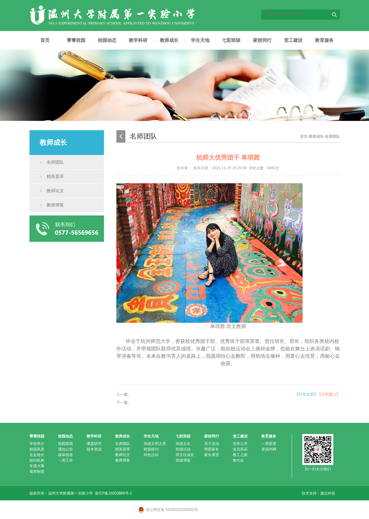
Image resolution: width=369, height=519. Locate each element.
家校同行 (262, 40)
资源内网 (268, 449)
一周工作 (65, 460)
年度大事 (36, 466)
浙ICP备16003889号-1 (113, 493)
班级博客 (183, 460)
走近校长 (36, 455)
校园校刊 (151, 449)
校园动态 (107, 40)
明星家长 (211, 449)
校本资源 (94, 449)
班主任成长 (185, 455)
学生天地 (200, 40)
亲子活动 (211, 443)
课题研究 (94, 443)
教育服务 (324, 40)
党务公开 (240, 443)
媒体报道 (65, 455)
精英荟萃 (55, 176)
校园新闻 (65, 443)
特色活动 (151, 455)
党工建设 (293, 40)
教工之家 (240, 455)
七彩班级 (231, 40)
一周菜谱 (268, 443)
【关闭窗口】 (328, 394)
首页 (45, 40)
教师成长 (169, 40)
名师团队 (55, 162)
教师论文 (55, 190)
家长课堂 (211, 455)
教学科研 (138, 40)
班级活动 (183, 449)
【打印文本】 (306, 394)
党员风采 (240, 449)
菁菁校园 (76, 40)
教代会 (238, 460)
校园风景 (36, 449)
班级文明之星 (155, 443)
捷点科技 (327, 493)
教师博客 (55, 204)
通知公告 (65, 449)
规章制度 (36, 471)
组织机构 (36, 460)
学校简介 (36, 443)
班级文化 (183, 443)
